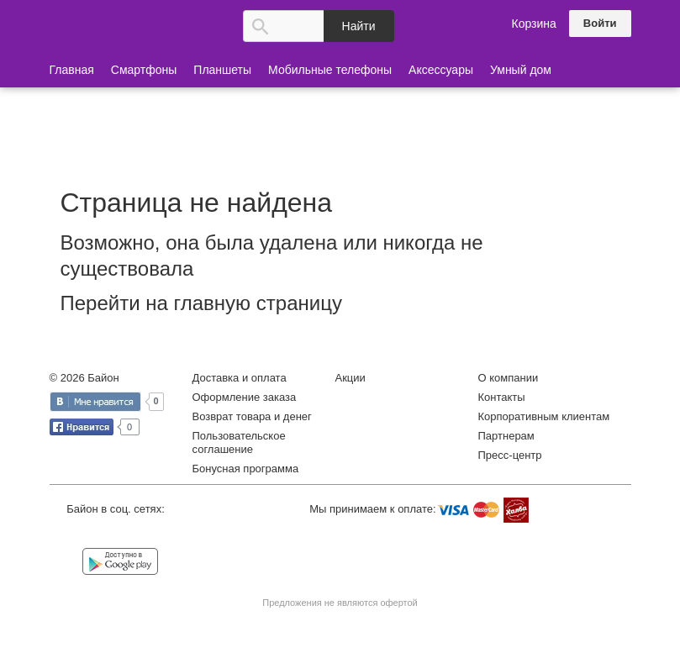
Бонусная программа (245, 468)
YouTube (171, 534)
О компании (508, 377)
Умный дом (520, 69)
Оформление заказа (244, 397)
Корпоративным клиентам (544, 416)
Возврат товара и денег (252, 416)
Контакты (501, 397)
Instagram (136, 534)
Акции (350, 377)
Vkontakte (68, 533)
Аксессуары (441, 69)
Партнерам (506, 435)
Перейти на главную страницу (201, 303)
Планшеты (222, 69)
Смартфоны (144, 69)
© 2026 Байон (84, 377)
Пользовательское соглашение (239, 442)
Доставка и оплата (239, 377)
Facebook (103, 534)
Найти (359, 26)
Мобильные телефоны (330, 69)
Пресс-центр (510, 455)
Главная (72, 69)
